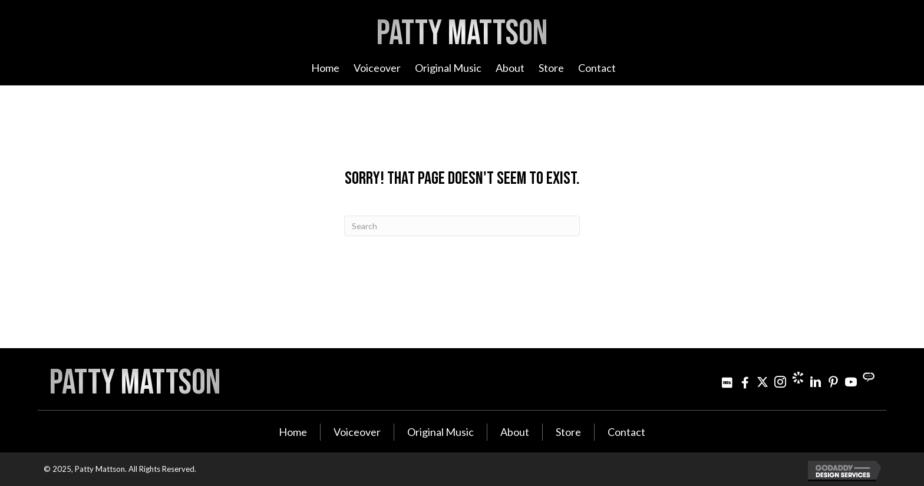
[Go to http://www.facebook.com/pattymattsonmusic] (745, 382)
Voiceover (357, 431)
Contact (626, 431)
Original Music (440, 431)
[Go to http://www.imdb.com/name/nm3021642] (727, 382)
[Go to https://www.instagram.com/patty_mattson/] (780, 382)
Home (293, 431)
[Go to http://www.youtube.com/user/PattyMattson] (851, 382)
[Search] (462, 226)
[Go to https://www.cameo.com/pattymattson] (798, 377)
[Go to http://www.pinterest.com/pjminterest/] (833, 382)
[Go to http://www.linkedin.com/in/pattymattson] (815, 382)
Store (568, 431)
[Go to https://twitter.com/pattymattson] (762, 382)
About (514, 431)
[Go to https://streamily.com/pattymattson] (868, 377)
